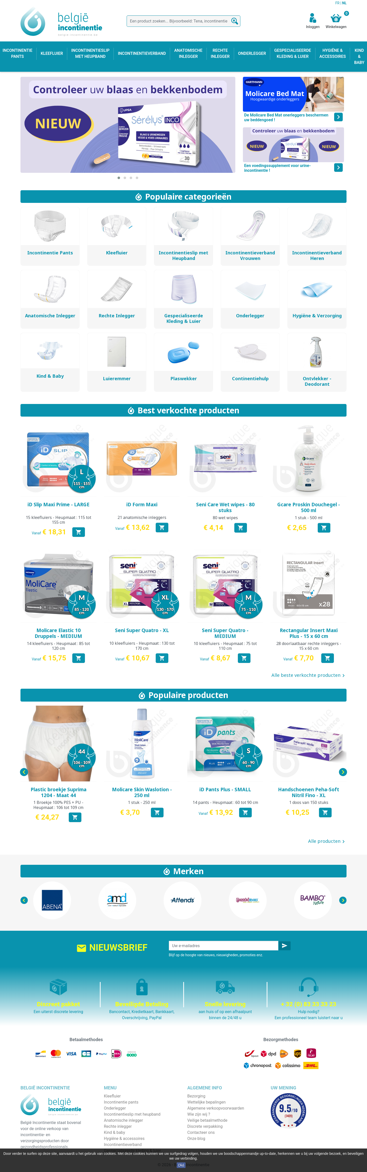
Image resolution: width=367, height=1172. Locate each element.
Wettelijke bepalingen (206, 1102)
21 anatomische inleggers (142, 517)
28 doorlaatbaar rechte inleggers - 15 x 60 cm (308, 646)
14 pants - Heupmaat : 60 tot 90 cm (225, 802)
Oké (181, 1165)
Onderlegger (115, 1108)
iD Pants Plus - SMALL (225, 789)
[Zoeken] (183, 21)
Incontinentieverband (123, 1144)
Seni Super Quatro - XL (142, 630)
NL (344, 3)
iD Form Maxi (141, 504)
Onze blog (196, 1138)
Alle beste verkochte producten (309, 676)
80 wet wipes (225, 517)
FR (337, 3)
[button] (119, 177)
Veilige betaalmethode (207, 1120)
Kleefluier (112, 1096)
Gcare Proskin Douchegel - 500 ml (308, 507)
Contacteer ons (201, 1132)
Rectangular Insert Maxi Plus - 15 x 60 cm (309, 633)
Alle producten (327, 842)
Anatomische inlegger (123, 1120)
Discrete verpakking (205, 1126)
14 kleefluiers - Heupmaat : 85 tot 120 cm (58, 646)
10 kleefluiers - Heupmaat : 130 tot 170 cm (142, 645)
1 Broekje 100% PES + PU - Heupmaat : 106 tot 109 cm (58, 805)
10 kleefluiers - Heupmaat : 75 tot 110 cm (225, 646)
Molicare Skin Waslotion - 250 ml (142, 792)
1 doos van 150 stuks (308, 802)
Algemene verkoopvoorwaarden (215, 1108)
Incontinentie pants (121, 1102)
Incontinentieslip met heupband (132, 1114)
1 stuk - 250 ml (142, 802)
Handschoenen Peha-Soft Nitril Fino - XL (308, 792)
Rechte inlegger (118, 1126)
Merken (188, 871)
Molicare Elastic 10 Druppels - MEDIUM (58, 633)
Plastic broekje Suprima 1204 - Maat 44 (58, 792)
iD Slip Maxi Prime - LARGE (58, 504)
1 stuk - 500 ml (309, 517)
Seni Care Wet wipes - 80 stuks (225, 507)
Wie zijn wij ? (198, 1114)
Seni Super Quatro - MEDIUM (225, 633)
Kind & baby (114, 1132)
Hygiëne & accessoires (124, 1138)
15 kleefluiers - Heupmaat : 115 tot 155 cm (58, 520)
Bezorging (196, 1096)
